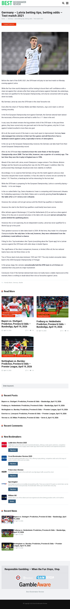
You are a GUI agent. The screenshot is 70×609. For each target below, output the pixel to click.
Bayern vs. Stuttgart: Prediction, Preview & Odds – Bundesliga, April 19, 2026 (16, 324)
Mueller (21, 282)
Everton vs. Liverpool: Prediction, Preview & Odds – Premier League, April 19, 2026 (34, 414)
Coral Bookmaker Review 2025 (20, 456)
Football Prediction (9, 24)
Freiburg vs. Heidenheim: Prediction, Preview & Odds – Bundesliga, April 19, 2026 (51, 324)
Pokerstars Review (15, 470)
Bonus (12, 501)
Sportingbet (13, 482)
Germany (15, 282)
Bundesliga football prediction (11, 312)
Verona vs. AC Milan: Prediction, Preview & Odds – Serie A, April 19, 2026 (30, 418)
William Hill (12, 495)
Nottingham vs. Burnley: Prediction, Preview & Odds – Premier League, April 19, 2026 (17, 364)
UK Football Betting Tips (24, 355)
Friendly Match (8, 282)
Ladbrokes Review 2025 (17, 443)
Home (3, 18)
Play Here (13, 450)
